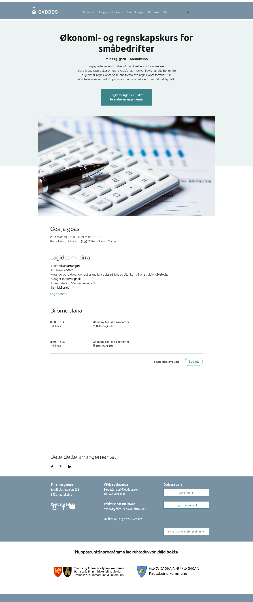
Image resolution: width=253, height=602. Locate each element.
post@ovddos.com (127, 489)
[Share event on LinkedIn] (69, 466)
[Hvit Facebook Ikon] (63, 507)
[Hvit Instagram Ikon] (54, 507)
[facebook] (188, 12)
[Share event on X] (61, 466)
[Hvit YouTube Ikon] (72, 507)
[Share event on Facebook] (52, 466)
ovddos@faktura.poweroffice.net (125, 509)
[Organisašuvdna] (186, 505)
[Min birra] (186, 492)
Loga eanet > (58, 294)
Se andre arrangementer (126, 99)
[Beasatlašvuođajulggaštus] (186, 531)
